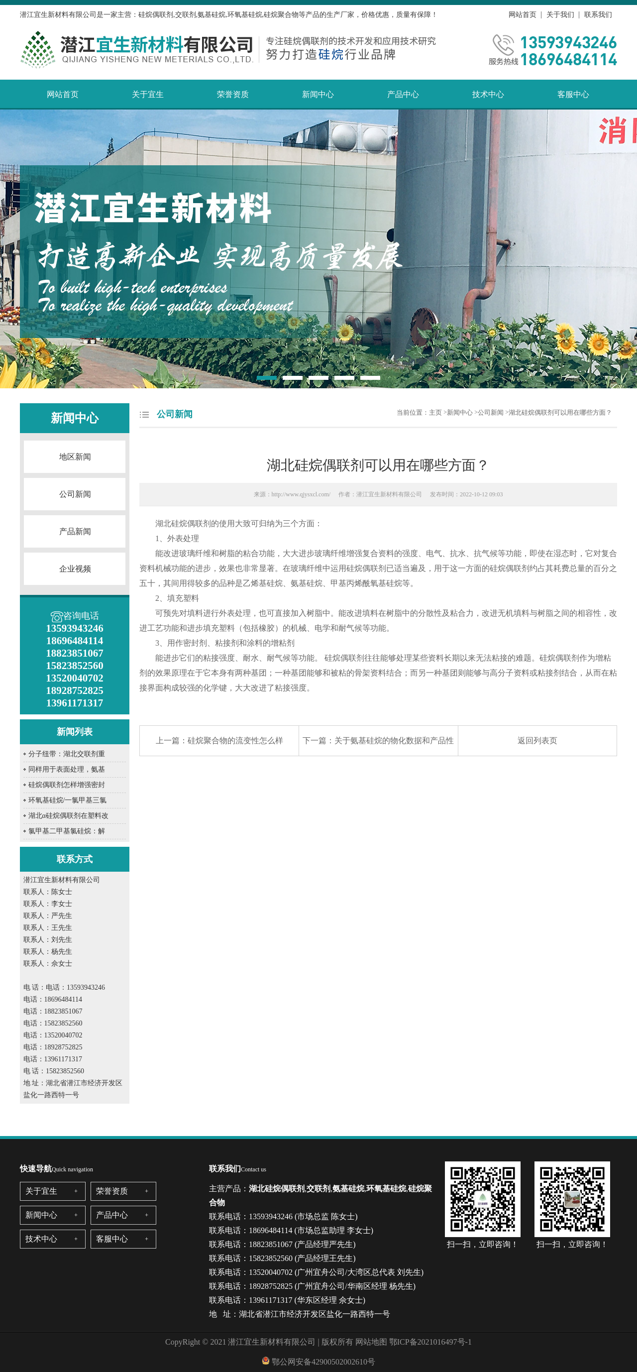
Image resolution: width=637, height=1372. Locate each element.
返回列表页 (537, 740)
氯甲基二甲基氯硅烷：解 (66, 831)
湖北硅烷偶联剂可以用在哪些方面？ (560, 412)
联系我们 (598, 14)
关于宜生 (148, 94)
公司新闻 (75, 494)
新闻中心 (318, 94)
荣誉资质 (233, 94)
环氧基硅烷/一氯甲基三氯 (67, 800)
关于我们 (560, 14)
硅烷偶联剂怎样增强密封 (66, 785)
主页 (435, 412)
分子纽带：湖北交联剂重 (66, 754)
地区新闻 (75, 457)
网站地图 (371, 1342)
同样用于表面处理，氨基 (66, 769)
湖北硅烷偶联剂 (183, 523)
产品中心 (403, 94)
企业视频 (75, 569)
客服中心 (573, 94)
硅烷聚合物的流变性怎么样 (235, 740)
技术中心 (488, 94)
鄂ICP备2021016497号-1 (430, 1342)
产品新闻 (75, 531)
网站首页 (522, 14)
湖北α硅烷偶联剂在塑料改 (68, 815)
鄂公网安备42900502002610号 (323, 1362)
